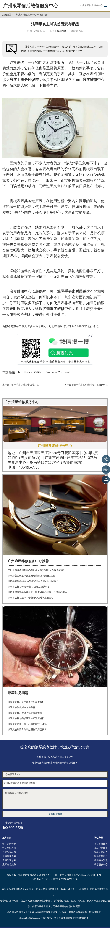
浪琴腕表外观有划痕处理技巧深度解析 (27, 729)
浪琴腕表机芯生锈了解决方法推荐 (25, 713)
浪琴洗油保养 (9, 856)
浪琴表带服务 (9, 864)
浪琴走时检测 (9, 844)
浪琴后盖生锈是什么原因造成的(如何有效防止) (31, 575)
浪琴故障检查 (9, 852)
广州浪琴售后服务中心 (91, 5)
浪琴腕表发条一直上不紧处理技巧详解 (27, 724)
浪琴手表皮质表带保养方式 (25, 384)
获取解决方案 (55, 814)
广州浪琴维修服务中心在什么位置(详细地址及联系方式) (36, 570)
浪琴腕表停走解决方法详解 (21, 707)
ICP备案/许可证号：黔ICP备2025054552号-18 (54, 879)
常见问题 (42, 15)
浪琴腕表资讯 (101, 860)
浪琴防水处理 (9, 848)
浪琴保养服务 (101, 848)
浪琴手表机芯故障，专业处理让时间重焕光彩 (30, 597)
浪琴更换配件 (101, 852)
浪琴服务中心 (101, 864)
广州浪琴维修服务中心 (25, 15)
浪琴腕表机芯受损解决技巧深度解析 (26, 702)
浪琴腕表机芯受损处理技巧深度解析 (26, 718)
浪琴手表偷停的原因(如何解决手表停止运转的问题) (34, 581)
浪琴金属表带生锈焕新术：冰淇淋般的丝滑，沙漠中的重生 (37, 592)
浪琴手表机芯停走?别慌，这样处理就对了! (29, 586)
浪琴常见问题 (101, 856)
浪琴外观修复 (9, 860)
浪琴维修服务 (101, 844)
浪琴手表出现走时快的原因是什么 (90, 384)
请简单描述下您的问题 (55, 799)
